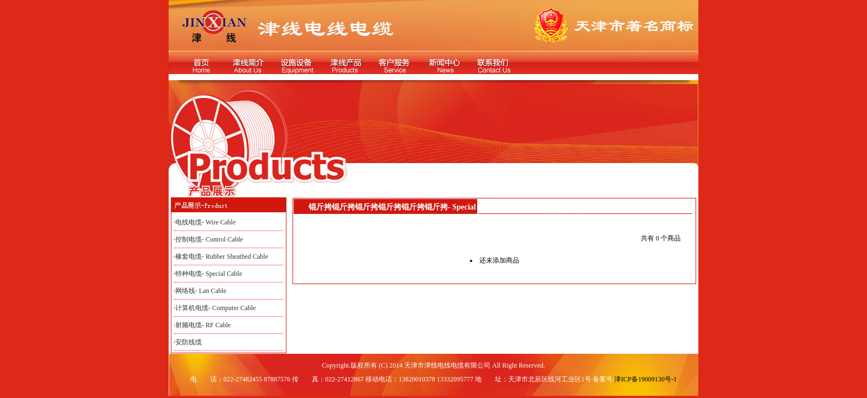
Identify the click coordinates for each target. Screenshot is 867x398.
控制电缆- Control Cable (209, 239)
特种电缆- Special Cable (208, 273)
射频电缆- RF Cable (203, 325)
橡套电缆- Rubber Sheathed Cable (221, 256)
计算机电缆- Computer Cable (215, 308)
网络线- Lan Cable (201, 291)
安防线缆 (188, 342)
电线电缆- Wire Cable (205, 222)
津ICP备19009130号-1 (645, 379)
